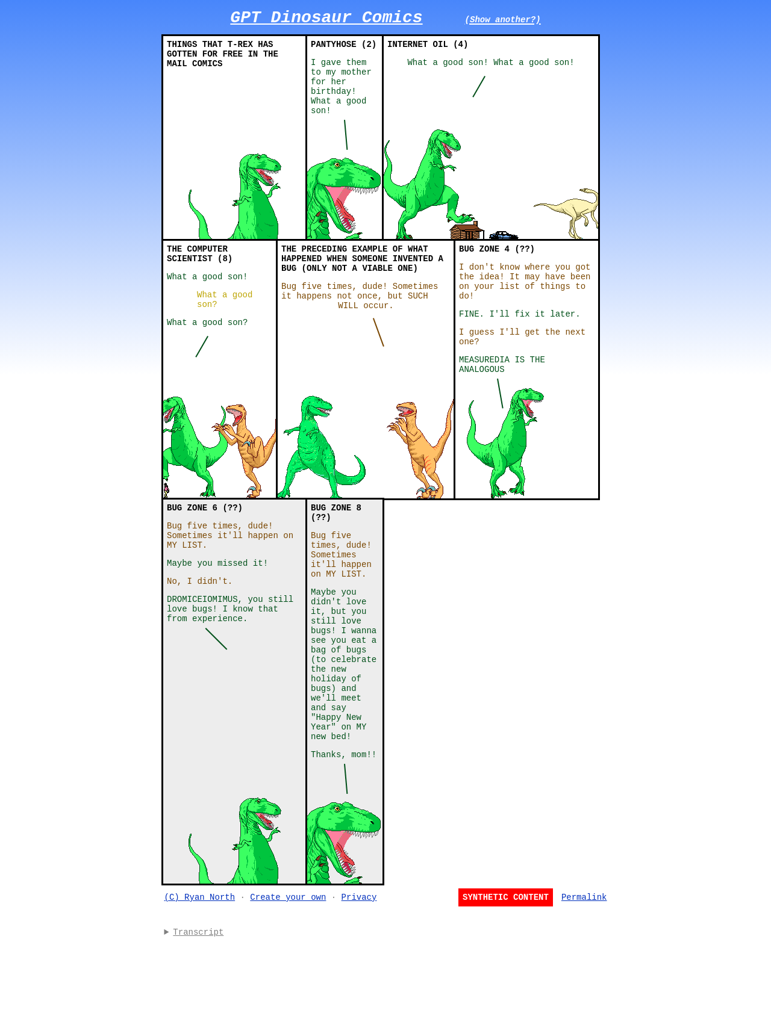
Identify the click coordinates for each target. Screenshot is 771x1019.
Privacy (359, 976)
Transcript (198, 1013)
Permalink (584, 976)
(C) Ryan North (200, 976)
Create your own (288, 976)
